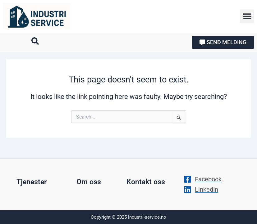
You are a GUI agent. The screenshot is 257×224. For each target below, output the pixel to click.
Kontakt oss (145, 182)
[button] (247, 16)
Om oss (88, 182)
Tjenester (31, 182)
